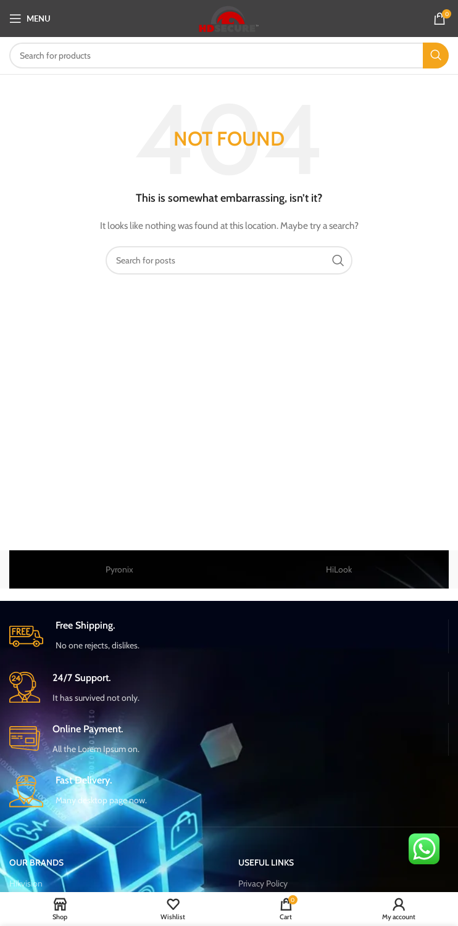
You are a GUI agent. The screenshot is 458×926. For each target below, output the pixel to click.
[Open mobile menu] (30, 18)
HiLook (339, 569)
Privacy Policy (263, 883)
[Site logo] (229, 17)
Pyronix (119, 569)
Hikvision (26, 883)
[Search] (229, 55)
